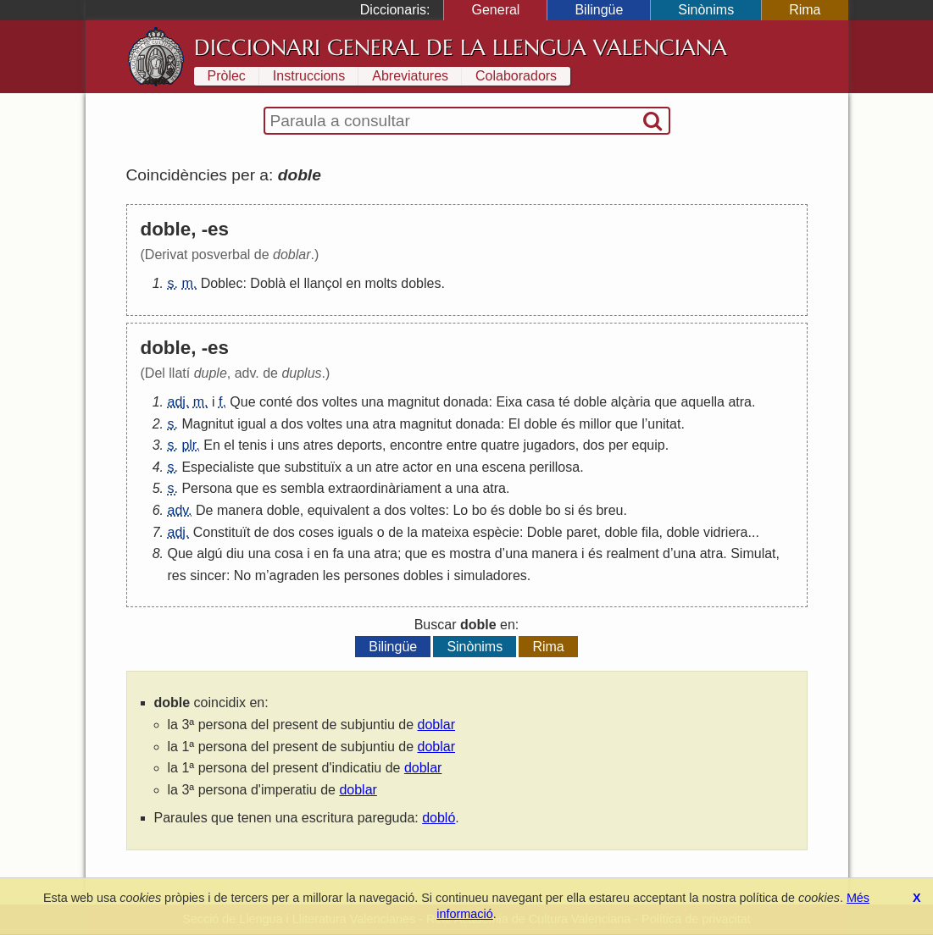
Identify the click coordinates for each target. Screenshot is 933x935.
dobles (421, 283)
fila (649, 532)
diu (235, 553)
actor (418, 467)
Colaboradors (516, 76)
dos (308, 402)
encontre (416, 445)
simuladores (490, 575)
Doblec (222, 283)
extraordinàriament (384, 488)
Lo (460, 510)
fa (337, 553)
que (665, 402)
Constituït (222, 532)
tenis (252, 445)
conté (275, 402)
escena (504, 467)
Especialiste (217, 467)
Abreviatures (410, 76)
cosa (289, 553)
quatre (500, 445)
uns (288, 445)
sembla (302, 488)
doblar (436, 724)
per (618, 445)
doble (590, 402)
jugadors (549, 445)
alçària (631, 402)
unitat (663, 424)
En (211, 445)
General (495, 10)
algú (209, 553)
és (568, 424)
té (563, 402)
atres (318, 445)
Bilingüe (599, 10)
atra (740, 402)
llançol (323, 283)
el (295, 283)
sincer (208, 575)
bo (479, 510)
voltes (340, 402)
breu (609, 510)
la (412, 532)
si (569, 510)
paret (581, 532)
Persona (206, 488)
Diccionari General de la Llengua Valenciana (460, 47)
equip (648, 445)
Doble (545, 532)
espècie (496, 532)
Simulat (752, 553)
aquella (702, 402)
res (177, 575)
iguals (356, 532)
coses (316, 532)
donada (465, 402)
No (242, 575)
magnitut (413, 402)
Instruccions (309, 76)
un (364, 467)
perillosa (555, 467)
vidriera (725, 532)
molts (381, 283)
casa (540, 402)
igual (251, 424)
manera (240, 510)
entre (462, 445)
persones (372, 575)
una (372, 402)
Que (242, 402)
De (204, 510)
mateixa (445, 532)
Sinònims (706, 10)
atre (387, 467)
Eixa (509, 402)
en (353, 283)
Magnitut (207, 424)
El (514, 424)
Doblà (268, 283)
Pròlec (227, 76)
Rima (804, 10)
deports (359, 445)
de (261, 532)
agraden (294, 575)
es (270, 488)
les (331, 575)
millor (595, 424)
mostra (470, 553)
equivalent (338, 510)
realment (632, 553)
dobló (438, 818)
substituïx (313, 467)
